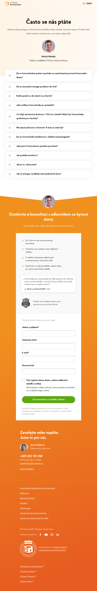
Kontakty (23, 503)
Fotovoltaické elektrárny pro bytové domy (37, 488)
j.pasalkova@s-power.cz (31, 463)
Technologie (25, 508)
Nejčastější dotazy (27, 498)
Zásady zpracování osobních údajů (34, 518)
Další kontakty (27, 469)
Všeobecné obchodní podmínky (33, 513)
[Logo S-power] (13, 3)
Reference (24, 493)
